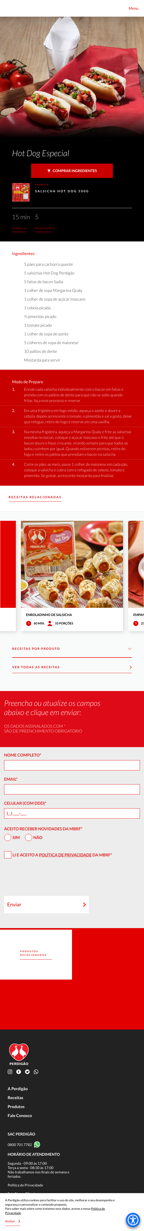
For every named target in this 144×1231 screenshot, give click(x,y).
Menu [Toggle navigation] (133, 8)
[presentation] (43, 879)
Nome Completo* (22, 755)
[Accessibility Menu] (133, 1220)
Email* (11, 779)
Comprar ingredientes (72, 170)
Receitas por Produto (72, 648)
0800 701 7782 (20, 1144)
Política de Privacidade (65, 855)
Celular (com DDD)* (25, 803)
